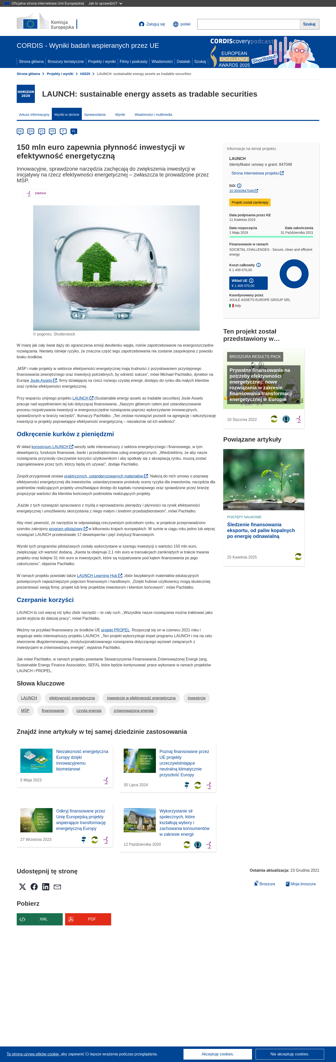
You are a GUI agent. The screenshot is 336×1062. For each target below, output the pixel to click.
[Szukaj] (309, 24)
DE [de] (20, 131)
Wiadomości (162, 61)
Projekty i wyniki (102, 61)
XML (44, 919)
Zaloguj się (152, 24)
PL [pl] (74, 131)
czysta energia (88, 711)
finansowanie (53, 711)
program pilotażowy (68, 529)
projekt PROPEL (115, 630)
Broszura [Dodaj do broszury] (265, 883)
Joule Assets (43, 380)
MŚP (25, 711)
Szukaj (200, 61)
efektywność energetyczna (72, 698)
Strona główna (31, 61)
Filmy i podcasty (134, 61)
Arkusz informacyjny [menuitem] (34, 115)
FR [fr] (52, 131)
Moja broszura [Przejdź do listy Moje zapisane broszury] (301, 884)
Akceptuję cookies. (218, 1054)
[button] (181, 24)
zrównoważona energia (134, 711)
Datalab (183, 61)
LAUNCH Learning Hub (99, 576)
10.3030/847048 (241, 191)
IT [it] (63, 131)
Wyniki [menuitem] (120, 115)
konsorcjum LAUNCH (52, 447)
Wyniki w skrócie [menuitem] (66, 115)
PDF (92, 919)
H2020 (85, 74)
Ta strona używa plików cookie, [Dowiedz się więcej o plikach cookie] (34, 1054)
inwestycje (197, 698)
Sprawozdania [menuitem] (95, 115)
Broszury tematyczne (66, 61)
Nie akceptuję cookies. (289, 1054)
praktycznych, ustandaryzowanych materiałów (106, 476)
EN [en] (31, 131)
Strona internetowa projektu (258, 172)
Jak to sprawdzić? (105, 3)
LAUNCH (82, 398)
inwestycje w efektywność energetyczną (141, 698)
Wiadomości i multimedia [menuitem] (153, 115)
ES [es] (42, 131)
